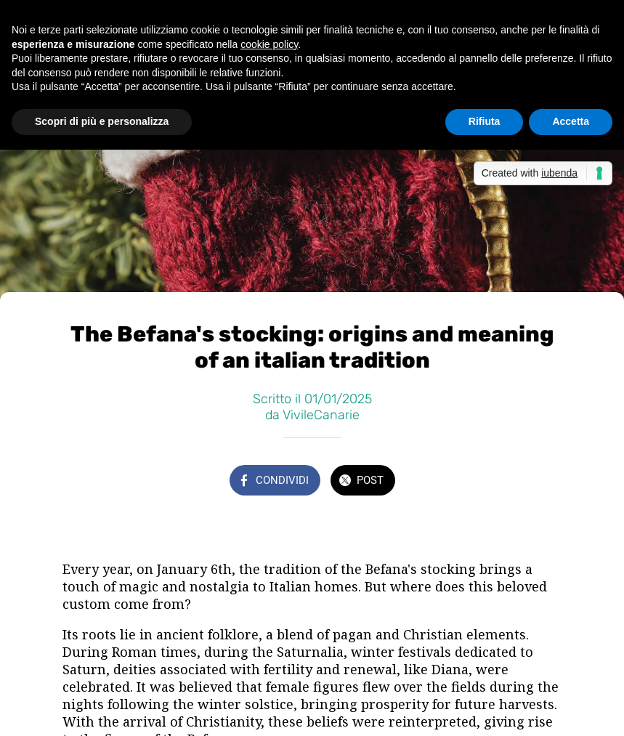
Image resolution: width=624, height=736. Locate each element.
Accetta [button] (570, 121)
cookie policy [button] (269, 44)
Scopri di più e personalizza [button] (102, 121)
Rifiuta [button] (485, 121)
